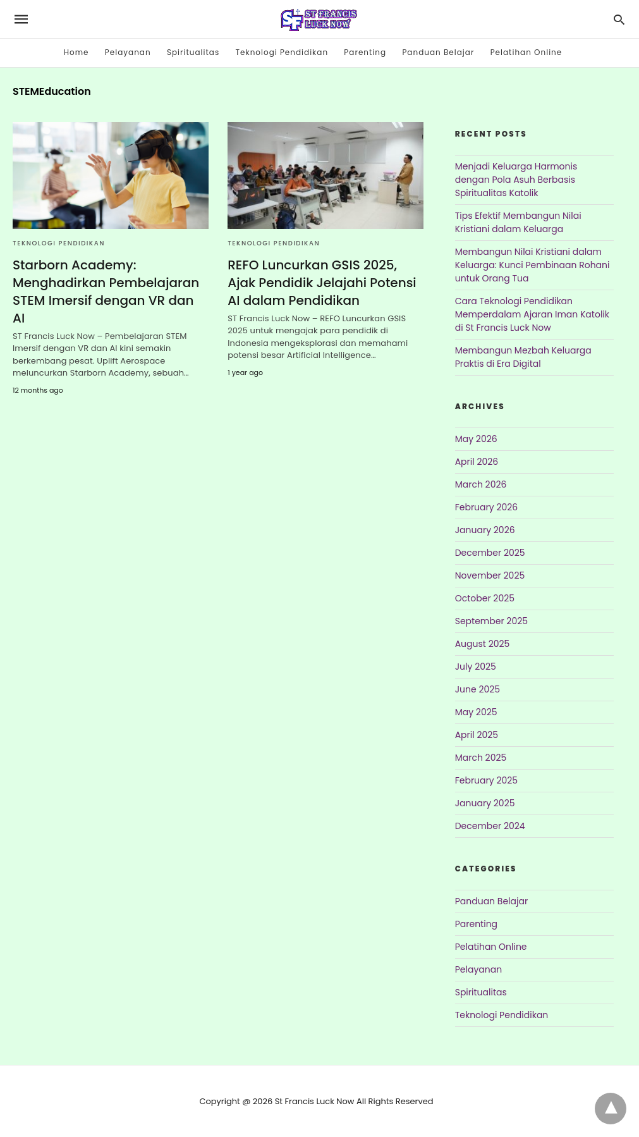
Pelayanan (128, 52)
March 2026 (481, 484)
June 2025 (477, 689)
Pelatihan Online (526, 52)
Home (76, 52)
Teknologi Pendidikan (282, 52)
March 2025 (481, 757)
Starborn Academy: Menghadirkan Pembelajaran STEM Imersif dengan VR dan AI (106, 291)
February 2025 (486, 780)
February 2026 (486, 507)
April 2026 (477, 461)
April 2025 (476, 734)
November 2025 (490, 575)
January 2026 (485, 530)
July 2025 (475, 666)
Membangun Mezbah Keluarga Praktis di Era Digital (523, 357)
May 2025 (476, 712)
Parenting (365, 52)
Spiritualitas (193, 52)
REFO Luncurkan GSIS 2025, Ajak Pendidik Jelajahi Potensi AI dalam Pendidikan (322, 282)
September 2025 (491, 621)
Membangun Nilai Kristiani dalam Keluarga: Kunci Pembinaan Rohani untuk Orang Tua (532, 265)
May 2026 (476, 439)
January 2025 (485, 803)
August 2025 (482, 643)
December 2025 (490, 552)
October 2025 (484, 598)
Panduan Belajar (438, 52)
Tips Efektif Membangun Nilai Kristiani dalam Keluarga (518, 222)
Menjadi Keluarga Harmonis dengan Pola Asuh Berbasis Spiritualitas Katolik (516, 179)
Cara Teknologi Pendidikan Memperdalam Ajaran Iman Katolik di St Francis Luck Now (532, 314)
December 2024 (490, 826)
